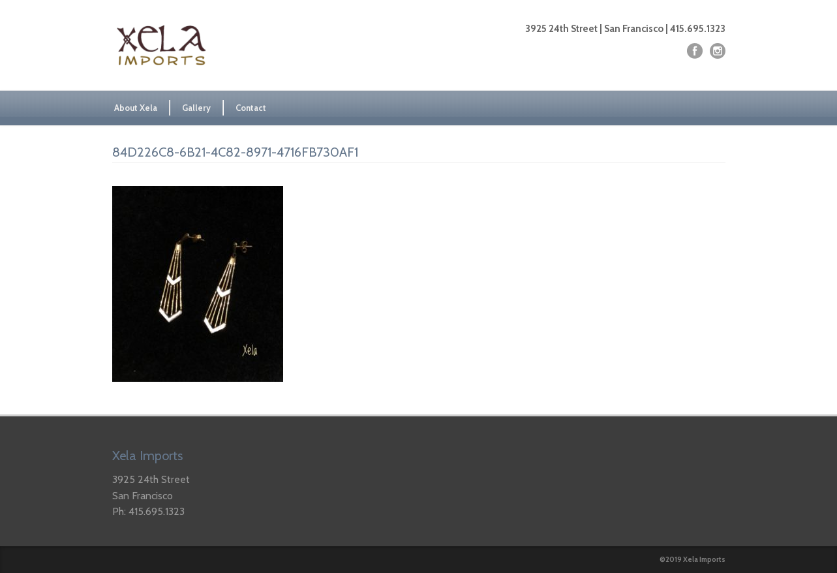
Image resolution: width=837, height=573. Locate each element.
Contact (251, 107)
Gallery (196, 107)
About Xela (135, 107)
